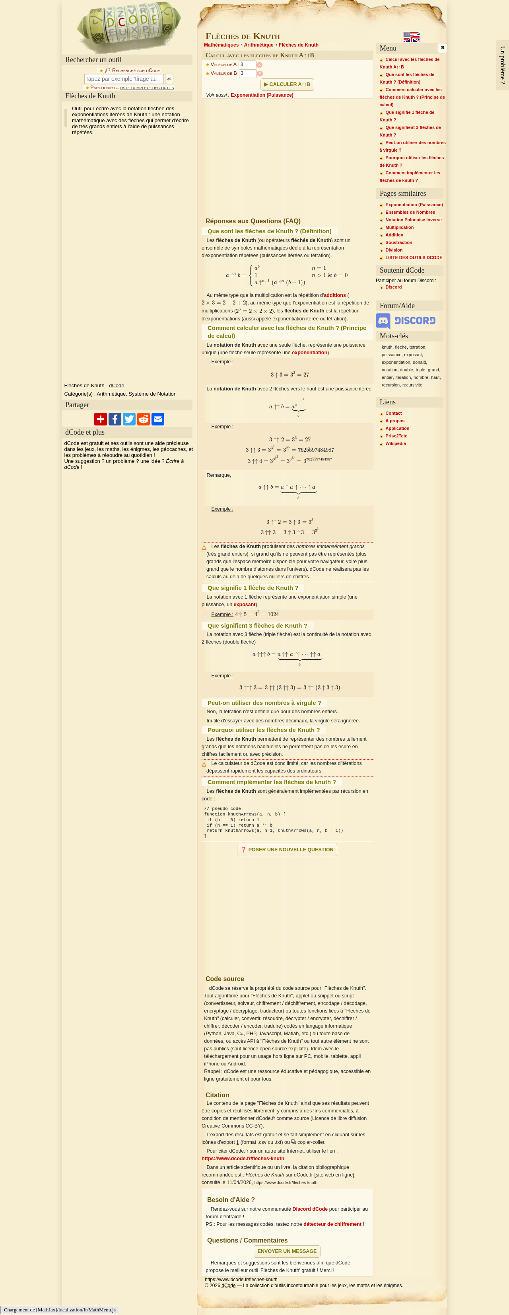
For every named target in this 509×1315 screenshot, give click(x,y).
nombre (421, 377)
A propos (395, 420)
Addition (395, 234)
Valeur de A (224, 65)
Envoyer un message (287, 1251)
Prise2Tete (397, 435)
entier (387, 377)
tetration (417, 347)
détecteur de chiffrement (332, 1224)
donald (419, 362)
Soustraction (399, 242)
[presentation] (287, 275)
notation (389, 369)
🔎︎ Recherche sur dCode (132, 70)
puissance (392, 354)
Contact (394, 413)
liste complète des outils (147, 87)
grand (433, 369)
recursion (391, 384)
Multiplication (400, 227)
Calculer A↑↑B (290, 84)
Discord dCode (310, 1209)
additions (335, 295)
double (406, 369)
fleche (401, 347)
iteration (403, 377)
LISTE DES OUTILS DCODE (414, 257)
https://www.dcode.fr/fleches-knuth (243, 1158)
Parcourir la (132, 87)
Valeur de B (224, 73)
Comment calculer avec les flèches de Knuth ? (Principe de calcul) (412, 97)
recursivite (412, 384)
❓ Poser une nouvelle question (287, 850)
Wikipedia (396, 443)
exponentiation (309, 352)
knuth (387, 347)
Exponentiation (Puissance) (262, 95)
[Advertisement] (121, 259)
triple (420, 369)
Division (394, 250)
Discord (394, 287)
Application (398, 428)
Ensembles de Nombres (410, 212)
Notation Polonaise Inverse (414, 219)
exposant (245, 604)
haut (435, 377)
